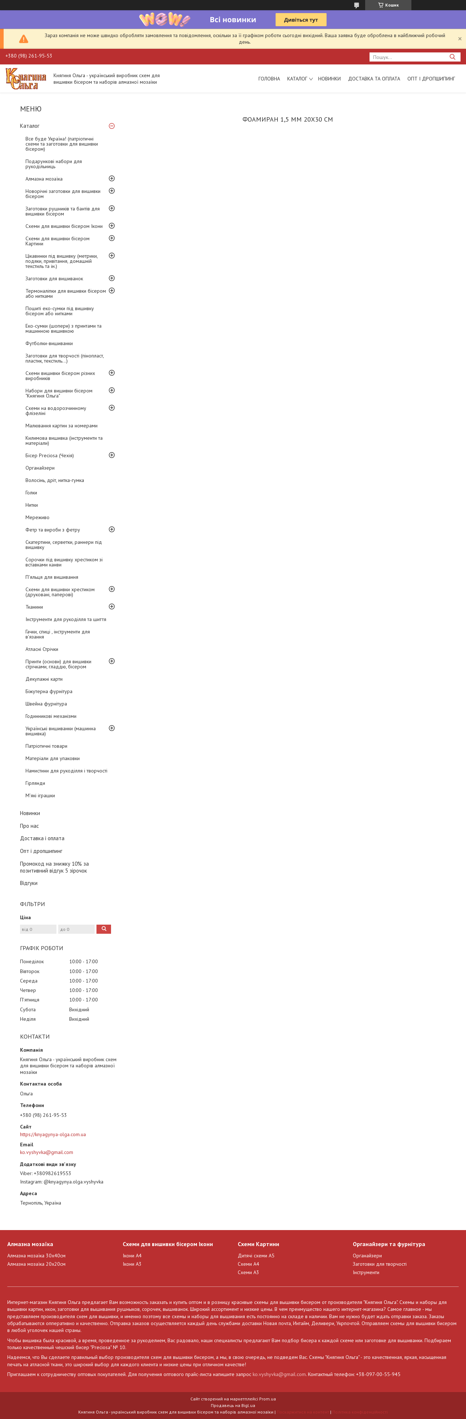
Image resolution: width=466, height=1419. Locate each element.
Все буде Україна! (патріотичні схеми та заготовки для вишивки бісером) (61, 143)
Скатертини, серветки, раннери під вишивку (63, 544)
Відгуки (28, 883)
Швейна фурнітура (46, 703)
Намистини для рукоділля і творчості (66, 770)
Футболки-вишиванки (49, 343)
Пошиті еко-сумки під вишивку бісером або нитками (59, 311)
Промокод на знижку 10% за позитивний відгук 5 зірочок (54, 867)
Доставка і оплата (42, 838)
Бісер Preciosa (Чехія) (49, 455)
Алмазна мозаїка (44, 178)
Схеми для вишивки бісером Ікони (64, 226)
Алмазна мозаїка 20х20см (36, 1264)
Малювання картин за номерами (61, 425)
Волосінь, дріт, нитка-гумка (54, 480)
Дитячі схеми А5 (256, 1255)
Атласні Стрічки (41, 649)
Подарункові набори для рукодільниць (53, 164)
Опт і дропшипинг (431, 78)
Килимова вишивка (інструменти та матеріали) (64, 440)
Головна (269, 78)
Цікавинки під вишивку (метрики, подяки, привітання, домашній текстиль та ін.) (61, 261)
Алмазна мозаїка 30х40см (36, 1255)
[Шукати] (452, 57)
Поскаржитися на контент (303, 1412)
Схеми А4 (248, 1264)
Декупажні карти (44, 679)
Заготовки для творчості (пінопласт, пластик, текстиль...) (64, 358)
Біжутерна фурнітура (48, 691)
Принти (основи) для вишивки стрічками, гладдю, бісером (58, 664)
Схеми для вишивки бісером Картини (57, 241)
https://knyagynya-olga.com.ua (53, 1134)
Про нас (29, 825)
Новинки (329, 78)
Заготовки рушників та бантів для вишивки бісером (62, 211)
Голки (31, 492)
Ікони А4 (132, 1255)
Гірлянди (35, 783)
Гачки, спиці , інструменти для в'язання (57, 634)
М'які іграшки (40, 795)
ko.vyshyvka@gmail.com (46, 1152)
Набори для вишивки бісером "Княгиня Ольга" (58, 393)
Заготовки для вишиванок (54, 278)
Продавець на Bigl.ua (233, 1405)
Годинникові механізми (50, 716)
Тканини (34, 607)
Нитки (31, 505)
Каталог (297, 78)
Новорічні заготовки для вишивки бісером (62, 193)
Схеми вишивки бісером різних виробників (60, 376)
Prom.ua (267, 1399)
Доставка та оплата (374, 78)
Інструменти (366, 1272)
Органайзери (40, 468)
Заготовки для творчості (380, 1264)
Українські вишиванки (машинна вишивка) (60, 731)
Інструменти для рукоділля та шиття (65, 619)
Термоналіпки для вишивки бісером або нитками (65, 293)
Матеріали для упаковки (52, 758)
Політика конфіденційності (360, 1412)
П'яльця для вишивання (51, 577)
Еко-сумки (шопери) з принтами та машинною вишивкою (63, 328)
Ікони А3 (132, 1264)
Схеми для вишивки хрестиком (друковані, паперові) (60, 592)
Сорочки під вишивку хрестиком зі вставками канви (64, 562)
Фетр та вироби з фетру (52, 529)
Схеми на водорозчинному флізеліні (55, 410)
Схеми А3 (248, 1272)
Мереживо (37, 517)
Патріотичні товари (46, 746)
